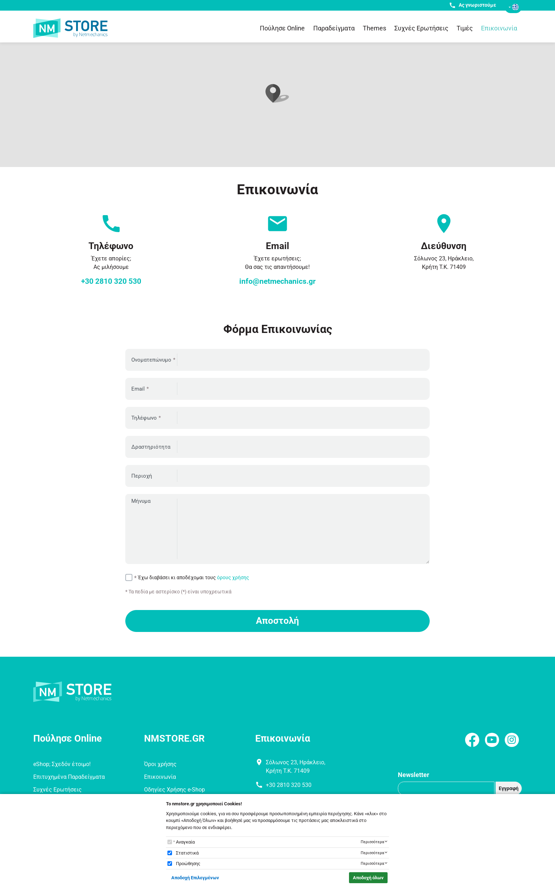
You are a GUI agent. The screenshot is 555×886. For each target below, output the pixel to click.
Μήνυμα (140, 501)
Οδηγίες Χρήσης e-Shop (174, 789)
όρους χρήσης (233, 577)
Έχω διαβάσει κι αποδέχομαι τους (193, 577)
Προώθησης (188, 863)
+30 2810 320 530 (111, 281)
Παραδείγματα (334, 28)
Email (138, 389)
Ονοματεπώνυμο (151, 360)
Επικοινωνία (499, 28)
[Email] (446, 788)
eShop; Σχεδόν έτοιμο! (62, 764)
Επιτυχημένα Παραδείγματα (69, 776)
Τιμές (465, 28)
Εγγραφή (509, 788)
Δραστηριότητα (150, 447)
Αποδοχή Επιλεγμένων (195, 877)
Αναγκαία (185, 842)
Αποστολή (277, 620)
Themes (374, 28)
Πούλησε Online (282, 28)
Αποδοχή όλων (368, 877)
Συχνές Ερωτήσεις (421, 28)
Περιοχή (141, 476)
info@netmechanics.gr (277, 281)
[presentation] (376, 585)
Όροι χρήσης (160, 764)
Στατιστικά (187, 853)
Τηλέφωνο (144, 418)
